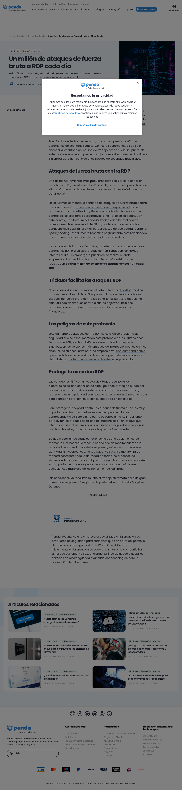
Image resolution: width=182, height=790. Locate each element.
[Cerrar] (137, 82)
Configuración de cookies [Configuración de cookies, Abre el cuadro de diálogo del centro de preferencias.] (92, 125)
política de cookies (67, 113)
